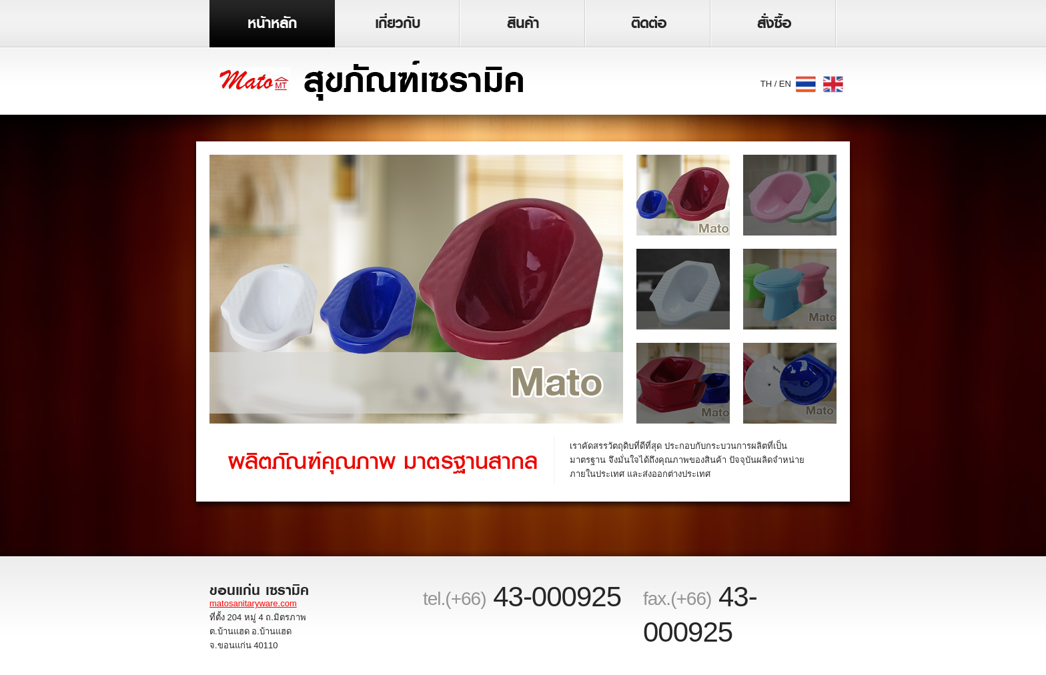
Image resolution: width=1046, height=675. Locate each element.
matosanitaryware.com (253, 603)
